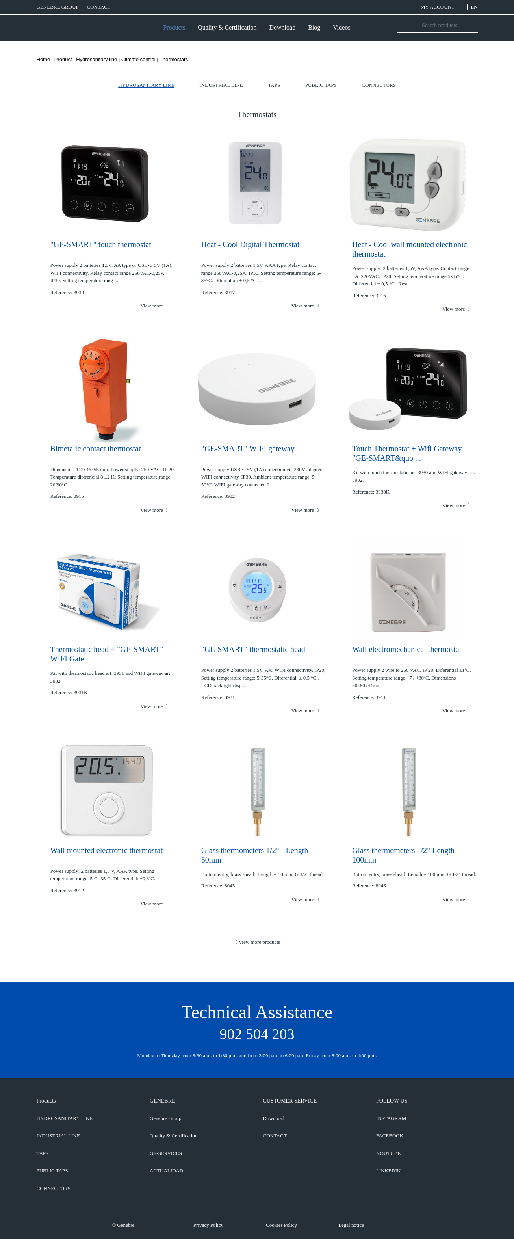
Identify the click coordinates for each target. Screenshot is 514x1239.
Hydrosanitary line (96, 59)
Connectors (378, 85)
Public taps (321, 85)
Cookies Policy (281, 1225)
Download (282, 27)
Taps (274, 85)
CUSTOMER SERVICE (290, 1101)
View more (153, 306)
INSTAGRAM (391, 1118)
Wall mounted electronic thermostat (106, 850)
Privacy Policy (208, 1225)
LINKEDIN (388, 1171)
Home (43, 59)
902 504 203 (257, 1034)
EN (474, 7)
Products (174, 27)
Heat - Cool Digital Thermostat (250, 244)
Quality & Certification (227, 27)
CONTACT (98, 7)
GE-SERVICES (166, 1153)
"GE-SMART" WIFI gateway (248, 448)
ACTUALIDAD (166, 1171)
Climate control (138, 59)
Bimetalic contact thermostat (95, 448)
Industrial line (221, 85)
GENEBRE (162, 1101)
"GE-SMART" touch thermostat (100, 244)
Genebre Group (58, 7)
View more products (258, 942)
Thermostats (174, 59)
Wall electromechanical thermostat (406, 649)
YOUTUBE (388, 1153)
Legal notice (351, 1225)
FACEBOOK (389, 1135)
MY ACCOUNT (442, 7)
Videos (341, 27)
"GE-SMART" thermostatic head (253, 649)
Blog (314, 27)
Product (63, 59)
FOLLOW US (391, 1101)
